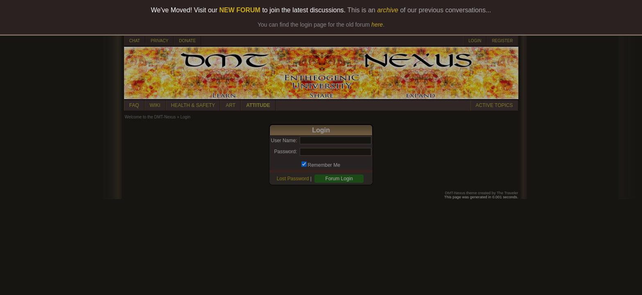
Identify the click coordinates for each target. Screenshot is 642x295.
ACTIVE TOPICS (494, 105)
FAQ (134, 105)
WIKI (155, 105)
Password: (285, 151)
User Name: (284, 140)
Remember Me (324, 165)
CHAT (134, 41)
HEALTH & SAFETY (193, 105)
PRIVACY (159, 41)
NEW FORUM (239, 10)
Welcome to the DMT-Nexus (150, 117)
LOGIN (474, 41)
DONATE (187, 41)
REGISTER (502, 41)
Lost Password (293, 179)
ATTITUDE (258, 105)
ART (230, 105)
